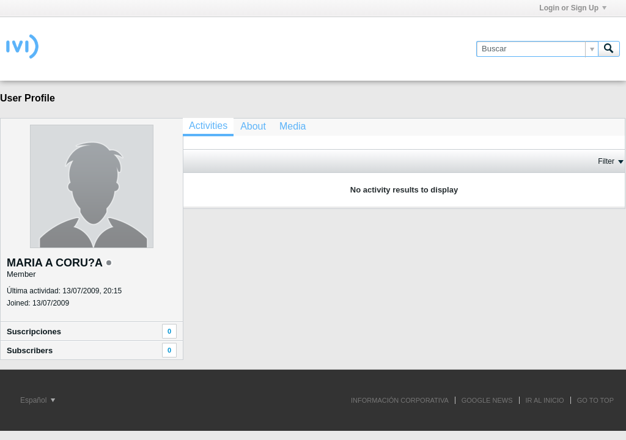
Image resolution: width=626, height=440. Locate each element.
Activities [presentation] (208, 125)
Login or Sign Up (572, 8)
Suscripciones (34, 331)
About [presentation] (253, 126)
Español (37, 400)
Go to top (595, 400)
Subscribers (30, 350)
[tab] (208, 127)
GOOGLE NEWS (487, 400)
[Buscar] (537, 49)
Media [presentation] (292, 126)
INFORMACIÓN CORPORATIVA (400, 400)
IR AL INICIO (545, 400)
